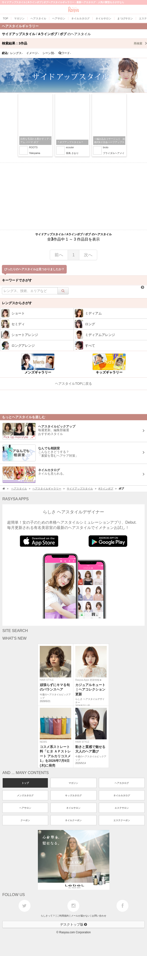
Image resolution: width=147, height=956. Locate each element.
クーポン (25, 820)
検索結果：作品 (74, 43)
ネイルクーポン (73, 820)
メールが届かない (80, 915)
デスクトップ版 (73, 924)
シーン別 (48, 53)
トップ (25, 783)
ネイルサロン (73, 808)
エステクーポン (121, 820)
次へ (88, 255)
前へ (59, 255)
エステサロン (122, 808)
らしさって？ (48, 915)
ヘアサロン (25, 808)
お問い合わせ (99, 915)
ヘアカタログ (122, 783)
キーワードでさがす (17, 280)
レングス (16, 53)
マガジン (73, 783)
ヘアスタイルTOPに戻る (73, 383)
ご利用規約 (63, 915)
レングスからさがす (17, 303)
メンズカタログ (25, 795)
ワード (65, 53)
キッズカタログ (73, 795)
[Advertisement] (73, 196)
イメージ (32, 53)
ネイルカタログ (121, 795)
